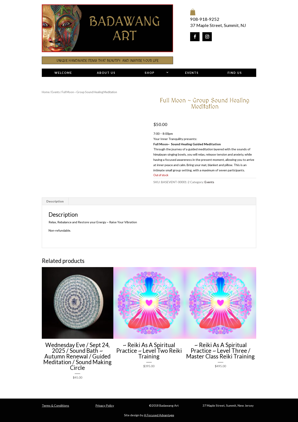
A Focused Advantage (159, 415)
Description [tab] (55, 201)
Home (45, 92)
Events (192, 72)
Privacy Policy (104, 405)
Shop (149, 72)
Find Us (235, 72)
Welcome (63, 72)
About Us (106, 72)
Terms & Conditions (55, 405)
